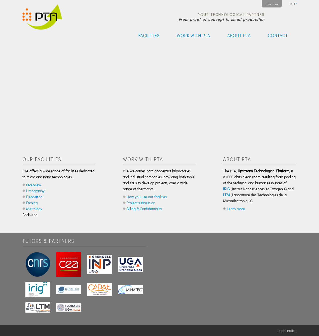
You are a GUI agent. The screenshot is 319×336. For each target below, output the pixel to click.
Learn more (236, 208)
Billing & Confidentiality (144, 208)
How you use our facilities (147, 196)
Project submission (141, 202)
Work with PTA (193, 35)
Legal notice (287, 330)
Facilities (149, 35)
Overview (33, 184)
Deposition (34, 196)
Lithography (35, 190)
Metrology (34, 208)
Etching (32, 202)
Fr (295, 4)
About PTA (239, 35)
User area (271, 4)
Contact (278, 35)
